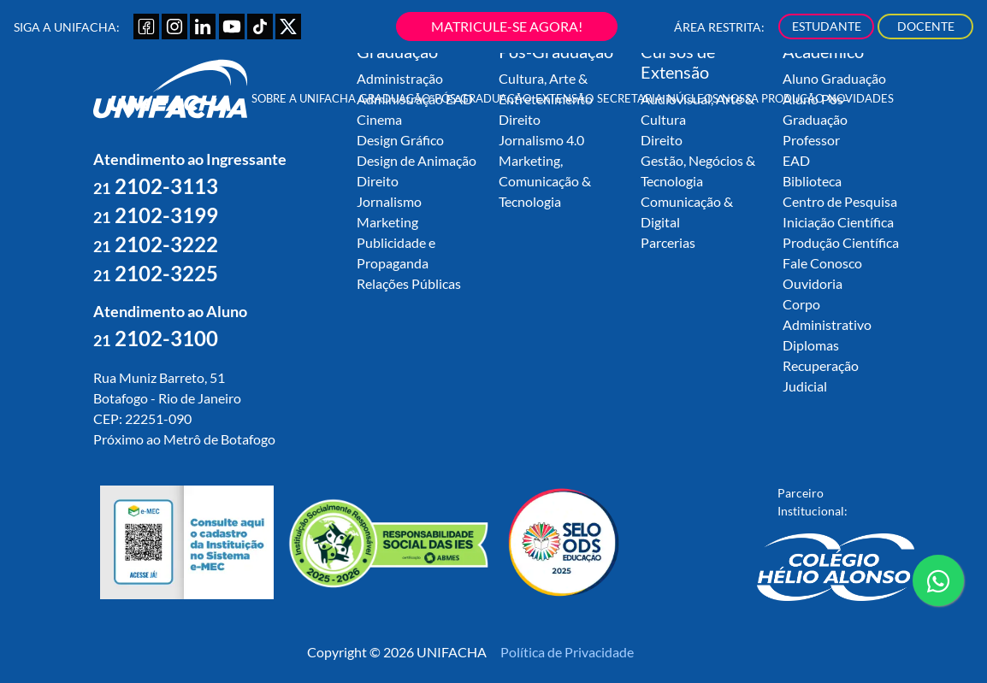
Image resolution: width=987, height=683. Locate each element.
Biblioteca (812, 181)
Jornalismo (389, 201)
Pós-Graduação (482, 98)
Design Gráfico (400, 140)
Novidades (861, 98)
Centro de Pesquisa (840, 201)
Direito (378, 181)
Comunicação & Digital (687, 211)
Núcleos (692, 98)
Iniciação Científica (838, 222)
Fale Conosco (822, 263)
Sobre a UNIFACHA (303, 98)
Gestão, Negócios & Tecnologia (698, 170)
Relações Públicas (409, 283)
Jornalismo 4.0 (541, 140)
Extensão (564, 98)
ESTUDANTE (826, 26)
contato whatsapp (938, 587)
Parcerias (668, 242)
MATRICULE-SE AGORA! (506, 26)
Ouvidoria (812, 283)
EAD (796, 160)
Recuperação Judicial (821, 375)
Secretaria (630, 98)
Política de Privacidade (567, 652)
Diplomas (811, 345)
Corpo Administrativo (827, 314)
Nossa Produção (773, 98)
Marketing (387, 222)
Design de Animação (416, 160)
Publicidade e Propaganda (396, 252)
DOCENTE (925, 26)
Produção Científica (841, 242)
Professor (811, 140)
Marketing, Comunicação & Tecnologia (545, 180)
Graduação (394, 98)
